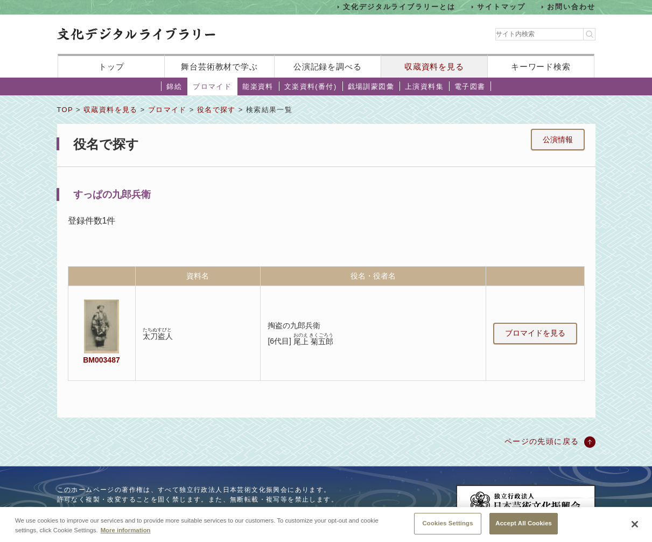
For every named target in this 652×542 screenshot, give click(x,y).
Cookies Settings (448, 525)
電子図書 (470, 86)
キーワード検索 (541, 66)
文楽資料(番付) (310, 86)
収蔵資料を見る (434, 66)
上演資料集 (424, 86)
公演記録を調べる (327, 66)
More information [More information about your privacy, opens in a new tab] (126, 531)
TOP (65, 110)
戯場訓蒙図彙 (371, 86)
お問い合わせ (571, 7)
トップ (111, 66)
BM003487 (101, 360)
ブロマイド (212, 86)
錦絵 (174, 86)
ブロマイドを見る (535, 333)
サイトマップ (501, 7)
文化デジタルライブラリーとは (399, 7)
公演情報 (558, 139)
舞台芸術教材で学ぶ (219, 66)
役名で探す (216, 110)
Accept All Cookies (523, 525)
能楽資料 (258, 86)
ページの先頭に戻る (541, 441)
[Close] (635, 526)
